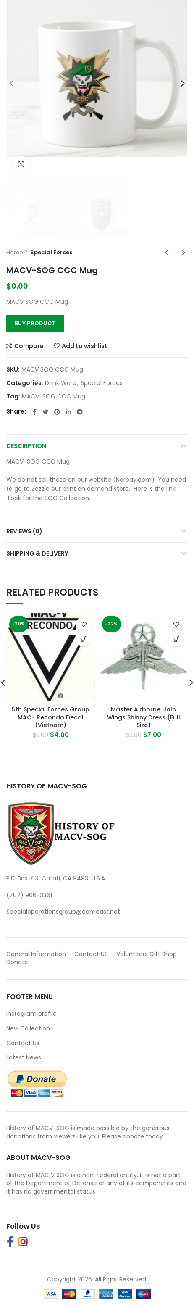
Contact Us (22, 1043)
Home (14, 252)
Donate (18, 962)
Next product (183, 252)
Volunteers (132, 954)
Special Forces (51, 252)
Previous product (166, 252)
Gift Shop (163, 954)
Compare (29, 346)
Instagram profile (31, 1013)
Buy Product (35, 323)
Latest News (23, 1057)
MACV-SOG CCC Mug (53, 396)
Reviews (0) (24, 531)
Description (26, 446)
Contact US (91, 954)
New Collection (28, 1028)
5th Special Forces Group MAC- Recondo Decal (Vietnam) (50, 717)
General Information (36, 954)
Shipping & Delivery (37, 553)
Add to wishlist (84, 346)
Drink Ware (60, 383)
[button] (83, 639)
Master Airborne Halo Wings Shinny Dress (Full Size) (143, 717)
